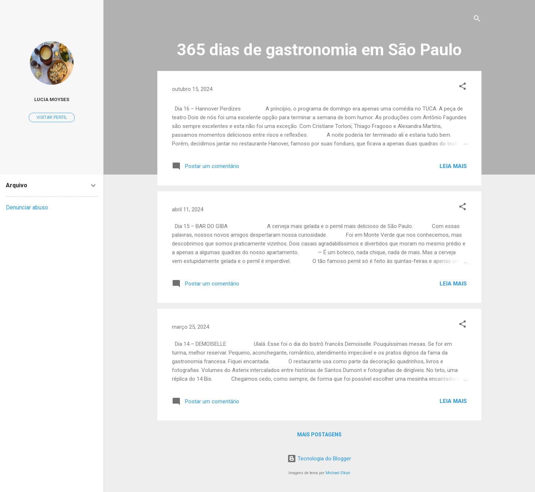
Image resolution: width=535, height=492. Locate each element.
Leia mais (453, 166)
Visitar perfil (51, 117)
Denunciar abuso (27, 207)
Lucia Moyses (51, 99)
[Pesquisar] (477, 20)
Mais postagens (319, 434)
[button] (462, 87)
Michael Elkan (338, 473)
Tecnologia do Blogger (319, 458)
